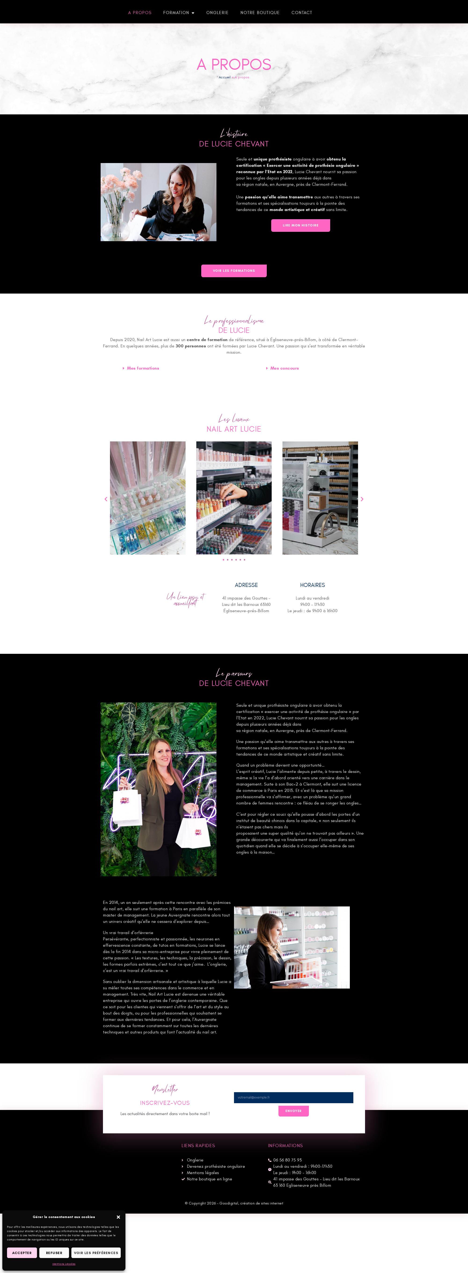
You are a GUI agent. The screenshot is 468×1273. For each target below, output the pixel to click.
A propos (140, 13)
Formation (179, 13)
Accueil (225, 77)
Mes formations (143, 368)
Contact (302, 13)
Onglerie (217, 13)
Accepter (22, 1253)
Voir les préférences (96, 1253)
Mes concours (285, 368)
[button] (118, 1217)
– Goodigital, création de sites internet (249, 1203)
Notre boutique (260, 13)
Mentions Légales (64, 1264)
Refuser (54, 1253)
